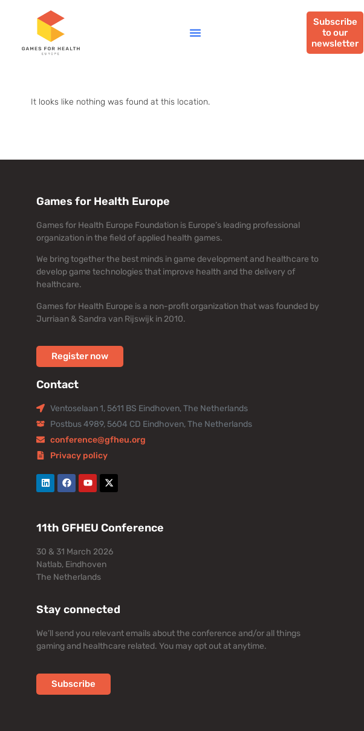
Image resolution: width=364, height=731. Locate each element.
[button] (195, 33)
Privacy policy (79, 455)
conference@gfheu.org (98, 440)
